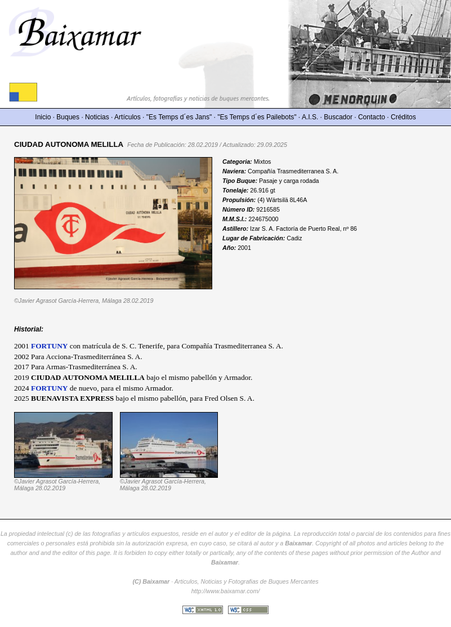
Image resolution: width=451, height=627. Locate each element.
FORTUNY (49, 346)
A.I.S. (310, 117)
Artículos (127, 117)
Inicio (43, 117)
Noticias (97, 117)
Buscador (338, 117)
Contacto (371, 117)
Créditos (403, 117)
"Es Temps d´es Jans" (179, 117)
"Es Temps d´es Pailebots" (256, 117)
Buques (67, 117)
